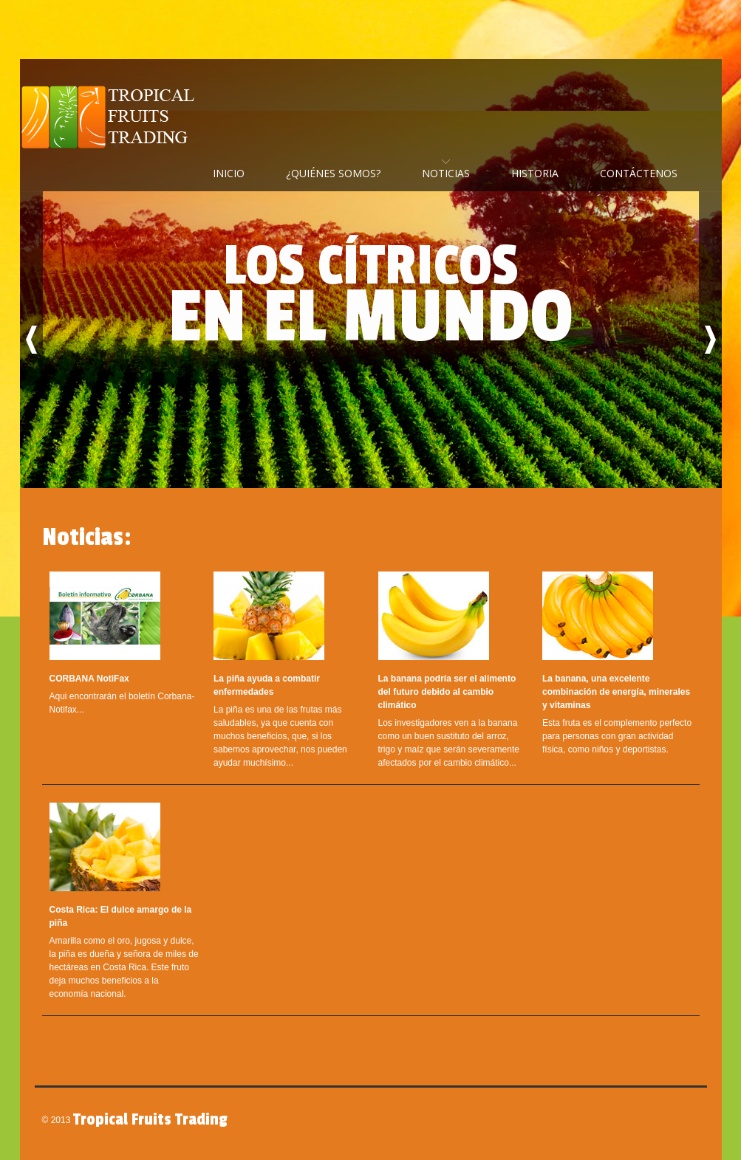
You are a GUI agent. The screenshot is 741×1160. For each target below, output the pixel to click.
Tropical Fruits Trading (112, 118)
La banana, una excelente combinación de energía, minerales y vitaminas (616, 691)
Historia (535, 173)
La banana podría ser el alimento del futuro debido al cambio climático (447, 691)
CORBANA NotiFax (89, 678)
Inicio (229, 173)
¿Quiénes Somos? (333, 173)
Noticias (446, 173)
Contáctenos (638, 173)
